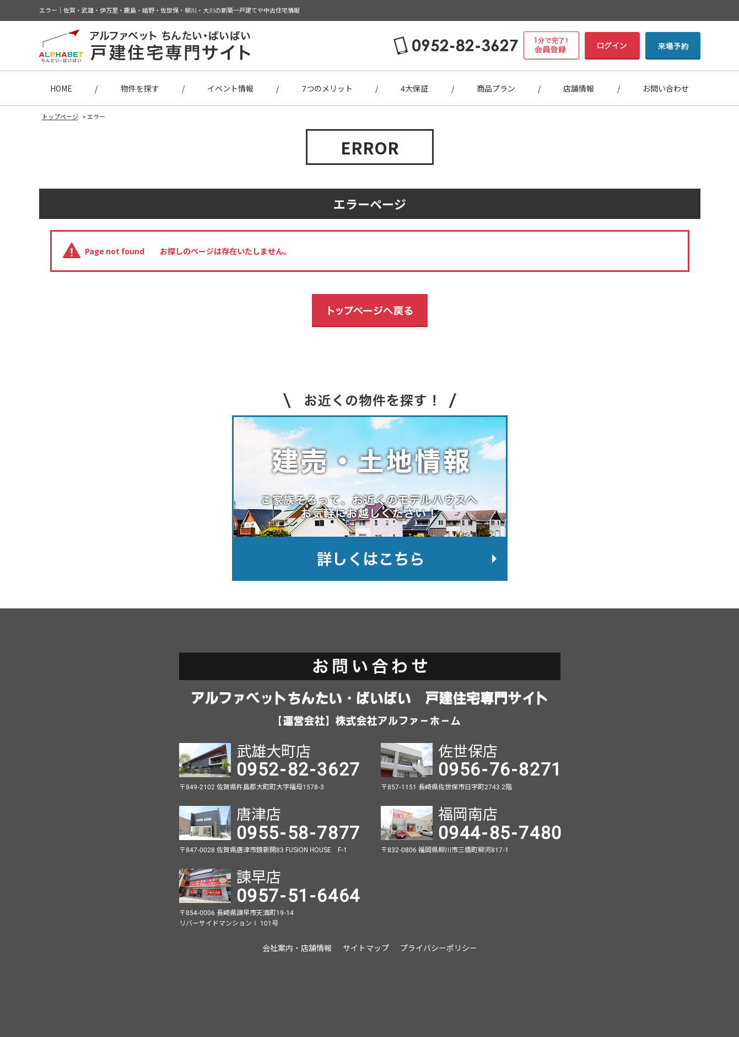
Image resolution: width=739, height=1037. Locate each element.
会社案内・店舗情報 (297, 947)
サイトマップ (366, 947)
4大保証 (414, 88)
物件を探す (140, 88)
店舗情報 (578, 88)
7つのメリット (327, 88)
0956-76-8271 (500, 768)
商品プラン (496, 88)
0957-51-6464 (298, 894)
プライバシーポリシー (438, 947)
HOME (61, 88)
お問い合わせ (666, 88)
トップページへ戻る (370, 310)
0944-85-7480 (500, 831)
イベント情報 (230, 88)
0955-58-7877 (298, 831)
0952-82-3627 (298, 768)
